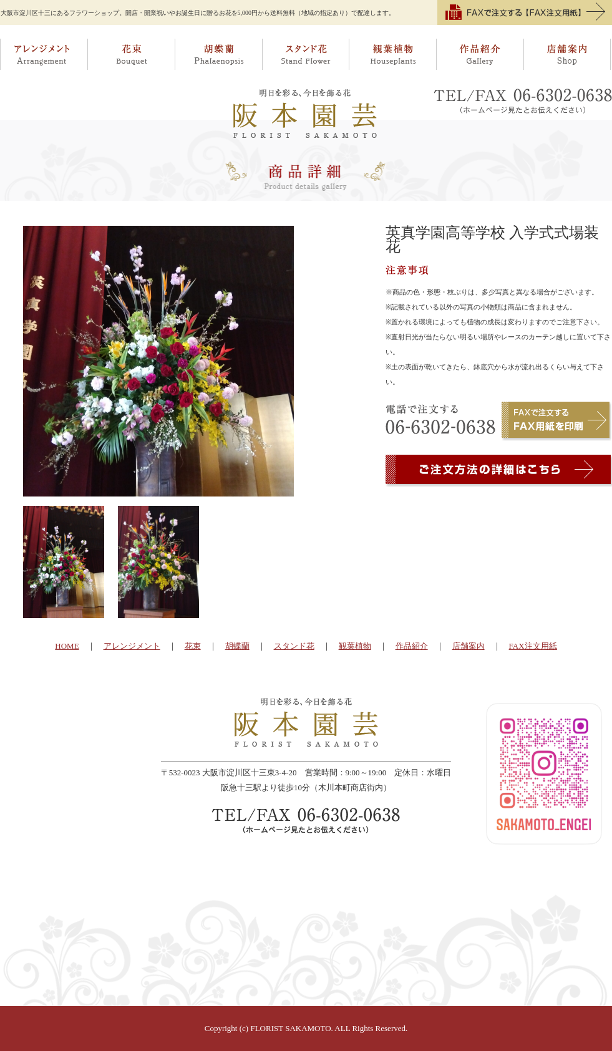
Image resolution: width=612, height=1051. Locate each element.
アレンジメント (43, 54)
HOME (67, 646)
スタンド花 (305, 54)
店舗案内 (568, 54)
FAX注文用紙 (533, 646)
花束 (131, 54)
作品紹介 (480, 54)
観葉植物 (393, 54)
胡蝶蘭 (218, 54)
